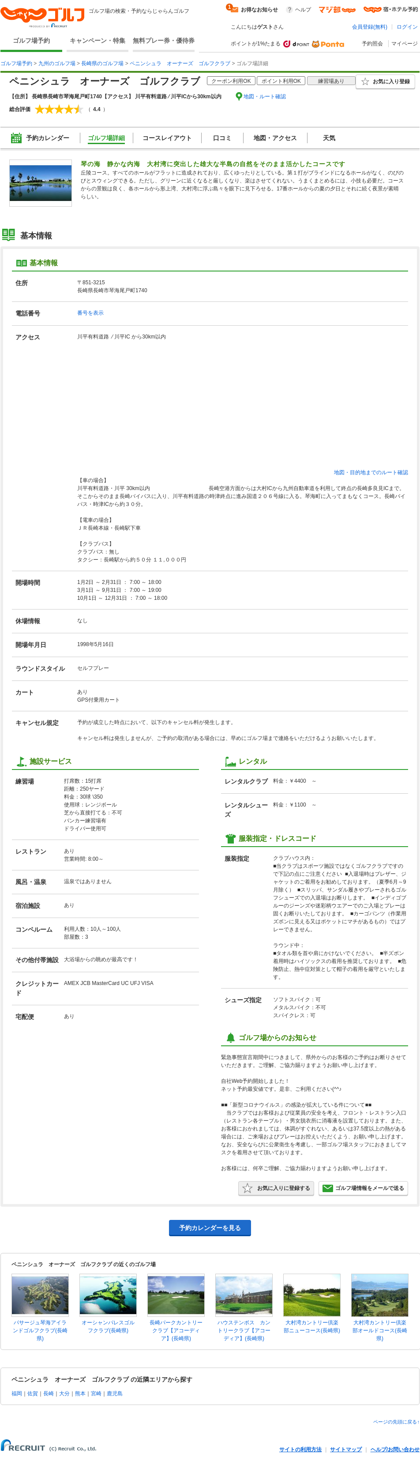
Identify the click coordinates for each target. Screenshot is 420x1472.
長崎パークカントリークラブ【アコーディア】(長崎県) (176, 1331)
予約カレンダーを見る (210, 1227)
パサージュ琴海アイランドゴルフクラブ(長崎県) (40, 1331)
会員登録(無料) (369, 27)
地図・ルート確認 (265, 96)
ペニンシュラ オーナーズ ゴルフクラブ (180, 63)
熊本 (80, 1393)
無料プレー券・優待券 (164, 40)
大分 (64, 1393)
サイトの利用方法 (300, 1449)
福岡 (16, 1393)
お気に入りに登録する (276, 1188)
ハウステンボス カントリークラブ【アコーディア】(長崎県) (244, 1331)
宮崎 (96, 1393)
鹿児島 (115, 1393)
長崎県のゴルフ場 (102, 63)
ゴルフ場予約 (31, 40)
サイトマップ (346, 1449)
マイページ (404, 44)
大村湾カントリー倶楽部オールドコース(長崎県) (379, 1331)
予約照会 (372, 44)
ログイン (407, 27)
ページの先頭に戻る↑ (396, 1421)
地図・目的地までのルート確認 (371, 472)
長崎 (48, 1393)
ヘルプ (303, 10)
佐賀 (32, 1393)
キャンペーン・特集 (97, 40)
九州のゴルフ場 (56, 63)
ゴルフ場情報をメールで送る (363, 1188)
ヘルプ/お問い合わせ (395, 1449)
